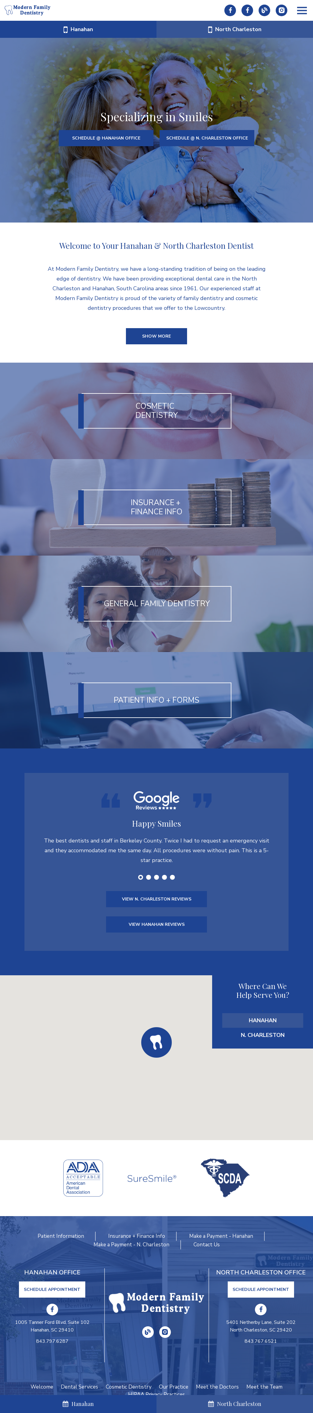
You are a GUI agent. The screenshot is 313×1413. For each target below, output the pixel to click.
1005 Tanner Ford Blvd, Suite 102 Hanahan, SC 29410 (52, 1326)
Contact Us (206, 1244)
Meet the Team (265, 1386)
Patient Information (61, 1236)
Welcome (42, 1386)
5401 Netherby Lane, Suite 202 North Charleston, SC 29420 (261, 1326)
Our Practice (174, 1386)
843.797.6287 (52, 1341)
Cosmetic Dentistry (129, 1386)
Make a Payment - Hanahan (221, 1236)
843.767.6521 (261, 1341)
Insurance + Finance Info (136, 1236)
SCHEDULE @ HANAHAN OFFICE (106, 138)
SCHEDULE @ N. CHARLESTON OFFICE (207, 138)
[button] (156, 1042)
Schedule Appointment (52, 1289)
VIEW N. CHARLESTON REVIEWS (156, 899)
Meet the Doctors (217, 1386)
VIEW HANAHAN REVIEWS (157, 925)
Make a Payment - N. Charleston (131, 1244)
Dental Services (79, 1386)
